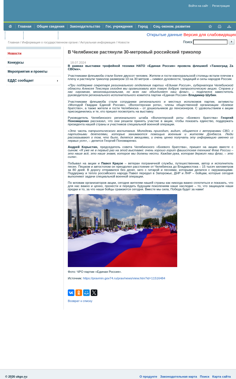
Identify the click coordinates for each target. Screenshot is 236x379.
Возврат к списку (80, 301)
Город (143, 26)
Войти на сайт (198, 5)
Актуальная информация (97, 42)
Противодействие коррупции (84, 35)
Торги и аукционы (40, 35)
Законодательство (85, 26)
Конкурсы (16, 62)
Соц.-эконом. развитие (171, 26)
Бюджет (14, 35)
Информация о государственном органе (50, 42)
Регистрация (221, 5)
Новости (124, 42)
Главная (24, 26)
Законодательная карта (178, 376)
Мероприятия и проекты (27, 71)
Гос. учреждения (119, 26)
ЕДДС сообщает (21, 80)
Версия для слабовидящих (209, 34)
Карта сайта (221, 376)
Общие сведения (51, 26)
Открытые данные (164, 34)
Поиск (204, 376)
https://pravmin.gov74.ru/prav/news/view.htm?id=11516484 (124, 278)
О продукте (148, 376)
